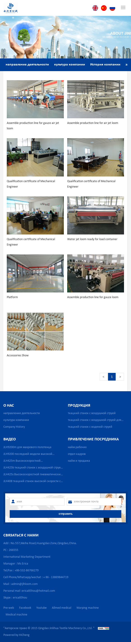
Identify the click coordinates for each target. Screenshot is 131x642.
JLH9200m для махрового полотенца (27, 447)
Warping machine (87, 608)
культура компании (69, 64)
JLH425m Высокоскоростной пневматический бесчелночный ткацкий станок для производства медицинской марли (30, 461)
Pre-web (8, 608)
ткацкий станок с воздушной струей (92, 413)
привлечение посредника (93, 439)
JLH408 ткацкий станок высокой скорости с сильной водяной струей (32, 482)
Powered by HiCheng (16, 635)
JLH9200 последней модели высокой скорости (27, 455)
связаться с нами (21, 535)
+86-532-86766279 (27, 570)
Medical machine (16, 614)
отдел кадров (77, 454)
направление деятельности (27, 64)
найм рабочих (77, 447)
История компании (105, 64)
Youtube (41, 608)
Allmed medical (61, 608)
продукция (79, 405)
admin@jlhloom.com (24, 584)
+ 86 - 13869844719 (55, 577)
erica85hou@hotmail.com (38, 591)
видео (9, 439)
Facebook (25, 608)
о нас (8, 405)
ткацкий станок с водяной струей (90, 427)
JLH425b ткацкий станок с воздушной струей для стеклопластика (32, 468)
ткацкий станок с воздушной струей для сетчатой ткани (94, 421)
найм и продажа (79, 461)
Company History (14, 427)
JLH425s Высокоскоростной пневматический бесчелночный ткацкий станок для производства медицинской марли (32, 475)
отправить (66, 514)
